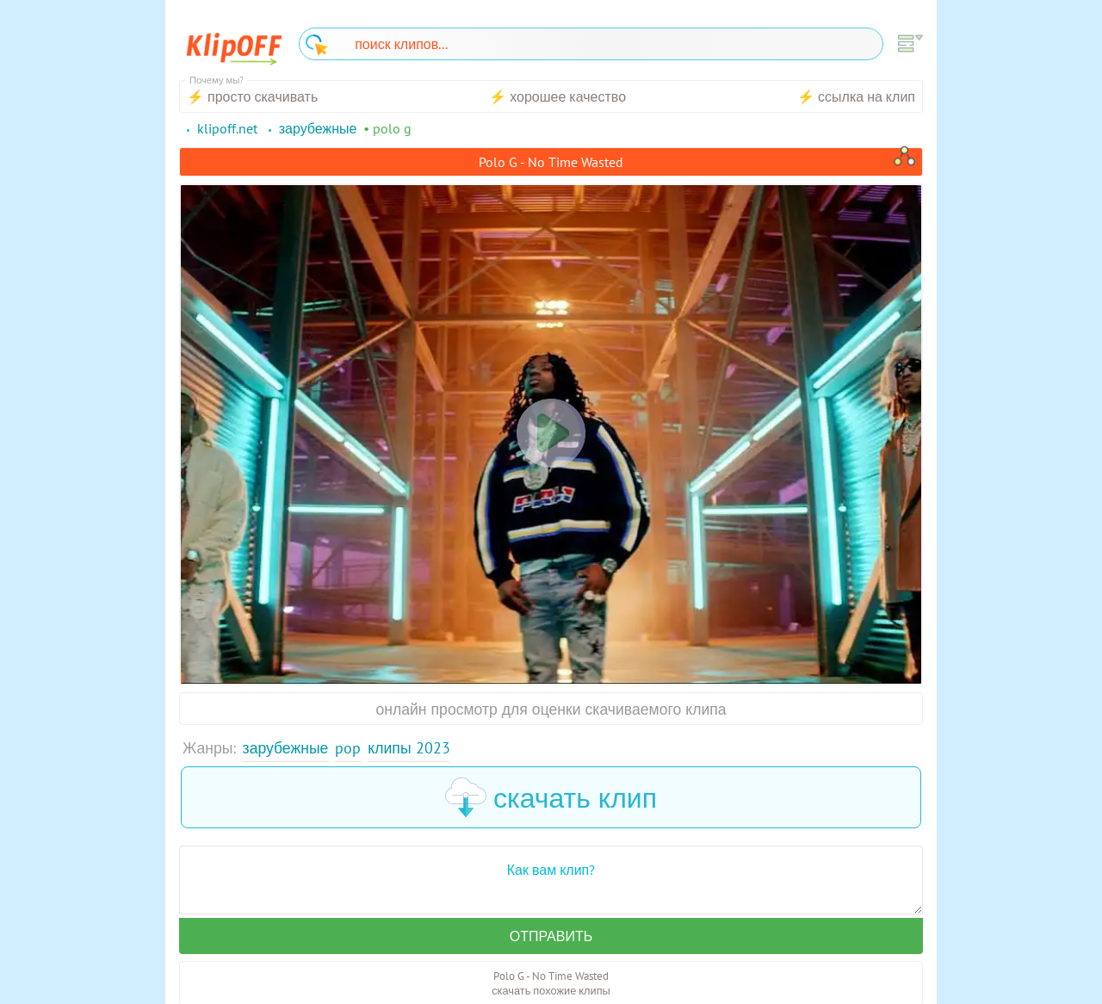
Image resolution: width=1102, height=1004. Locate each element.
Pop (348, 748)
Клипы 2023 (408, 748)
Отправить (551, 936)
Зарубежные (286, 748)
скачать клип (551, 797)
